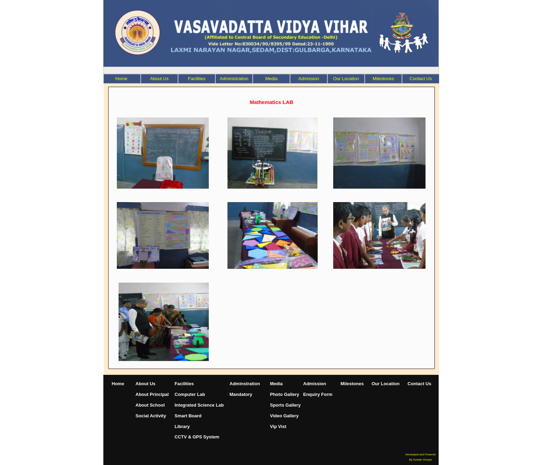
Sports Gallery (285, 405)
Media (271, 78)
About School (150, 405)
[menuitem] (122, 79)
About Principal (152, 394)
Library (182, 426)
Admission (308, 78)
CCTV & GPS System (197, 436)
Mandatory (241, 394)
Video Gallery (284, 415)
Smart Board (188, 415)
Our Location (386, 383)
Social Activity (151, 415)
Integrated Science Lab (199, 405)
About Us (159, 78)
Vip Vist (278, 426)
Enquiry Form (318, 394)
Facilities (197, 78)
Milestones (352, 383)
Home (118, 383)
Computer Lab (190, 394)
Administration (234, 78)
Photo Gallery (284, 394)
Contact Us (419, 383)
